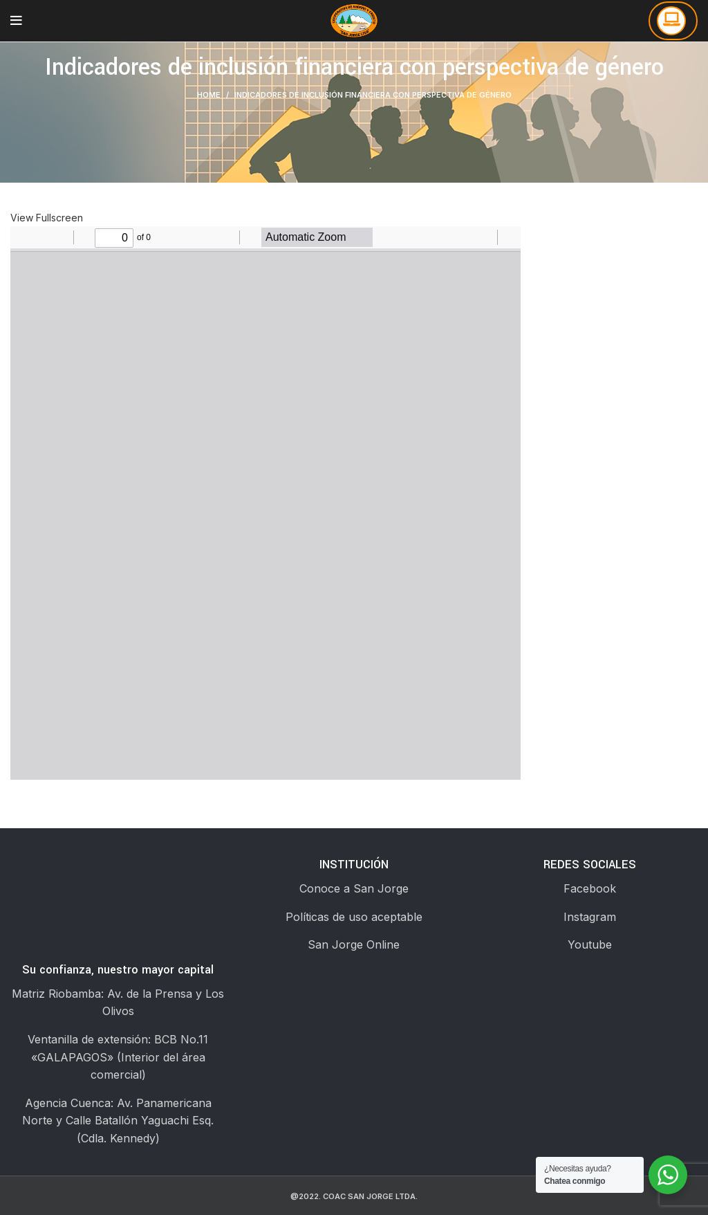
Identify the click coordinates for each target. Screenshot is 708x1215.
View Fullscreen (46, 217)
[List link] (353, 889)
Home (209, 95)
